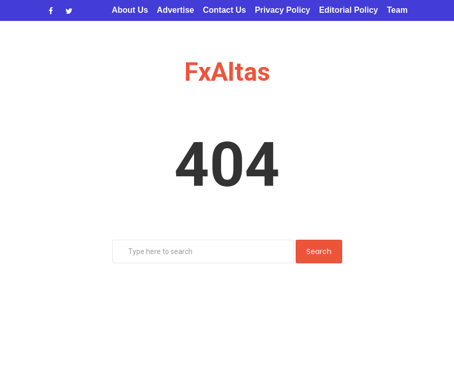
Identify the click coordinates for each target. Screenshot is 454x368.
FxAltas (227, 72)
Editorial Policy (348, 10)
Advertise (175, 10)
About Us (130, 10)
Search (318, 251)
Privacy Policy (282, 10)
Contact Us (224, 10)
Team (397, 10)
